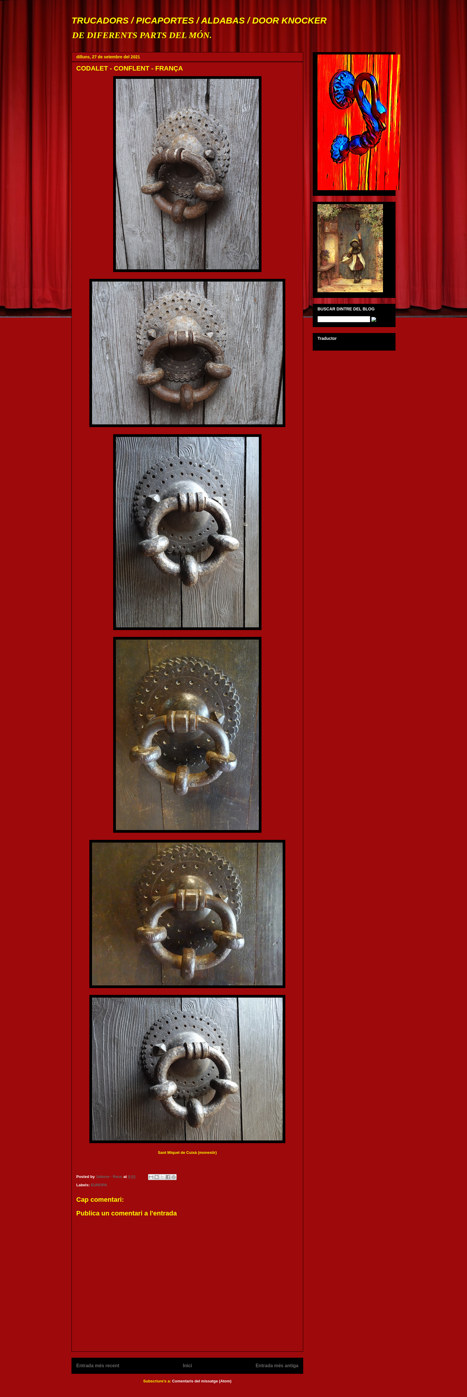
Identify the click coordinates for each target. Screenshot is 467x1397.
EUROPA (99, 1185)
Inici (187, 1365)
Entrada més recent (97, 1365)
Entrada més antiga (277, 1365)
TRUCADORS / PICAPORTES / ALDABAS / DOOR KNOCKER (199, 20)
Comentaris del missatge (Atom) (201, 1381)
